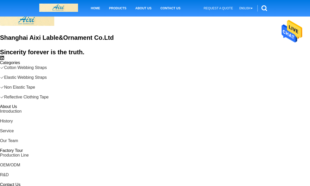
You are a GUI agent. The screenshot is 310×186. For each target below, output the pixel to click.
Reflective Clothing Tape (24, 97)
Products (117, 8)
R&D (4, 175)
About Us (143, 8)
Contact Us (170, 8)
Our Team (9, 140)
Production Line (14, 155)
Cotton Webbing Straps (23, 67)
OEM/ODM (10, 165)
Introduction (11, 111)
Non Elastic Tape (17, 87)
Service (7, 131)
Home (95, 8)
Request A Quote (218, 8)
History (6, 121)
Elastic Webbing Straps (23, 77)
